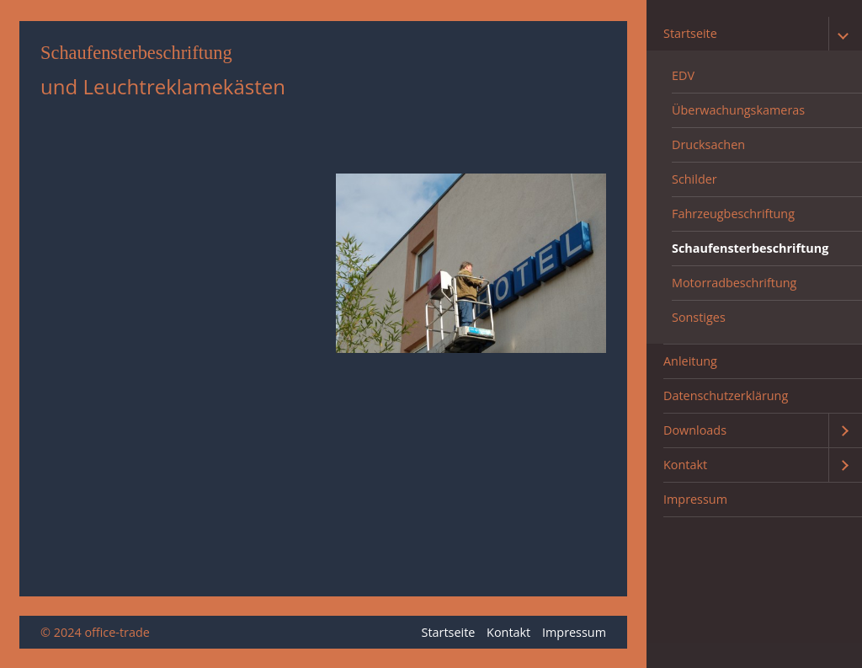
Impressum (695, 499)
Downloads (694, 430)
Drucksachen (708, 144)
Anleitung (690, 361)
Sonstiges (699, 317)
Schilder (694, 179)
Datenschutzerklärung (725, 395)
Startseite (690, 33)
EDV (683, 75)
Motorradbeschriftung (734, 283)
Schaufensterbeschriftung (750, 248)
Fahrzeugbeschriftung (733, 214)
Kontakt (685, 465)
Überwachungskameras (738, 110)
